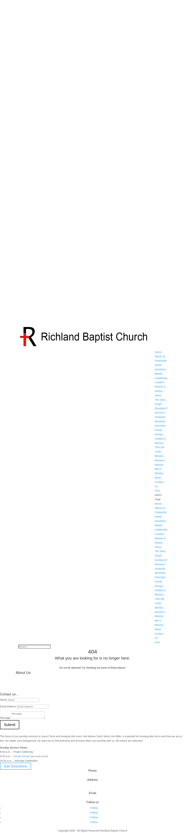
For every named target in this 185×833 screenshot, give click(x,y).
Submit (9, 725)
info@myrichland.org (92, 798)
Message (5, 717)
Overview (160, 425)
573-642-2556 (92, 776)
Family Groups (21, 756)
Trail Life (159, 447)
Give (157, 490)
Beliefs (158, 373)
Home (158, 352)
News (158, 477)
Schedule (160, 417)
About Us (160, 356)
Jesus (158, 395)
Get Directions (15, 766)
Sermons (160, 412)
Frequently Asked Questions (161, 365)
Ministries (160, 421)
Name (3, 699)
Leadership (161, 378)
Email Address (8, 706)
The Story (160, 399)
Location (159, 382)
